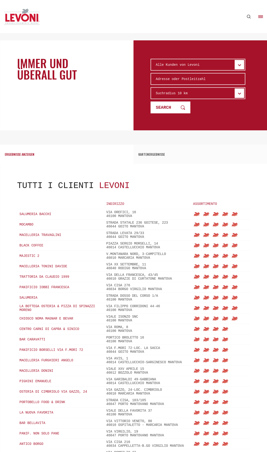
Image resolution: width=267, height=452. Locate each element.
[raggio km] (198, 93)
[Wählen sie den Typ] (198, 65)
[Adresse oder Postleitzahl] (198, 79)
